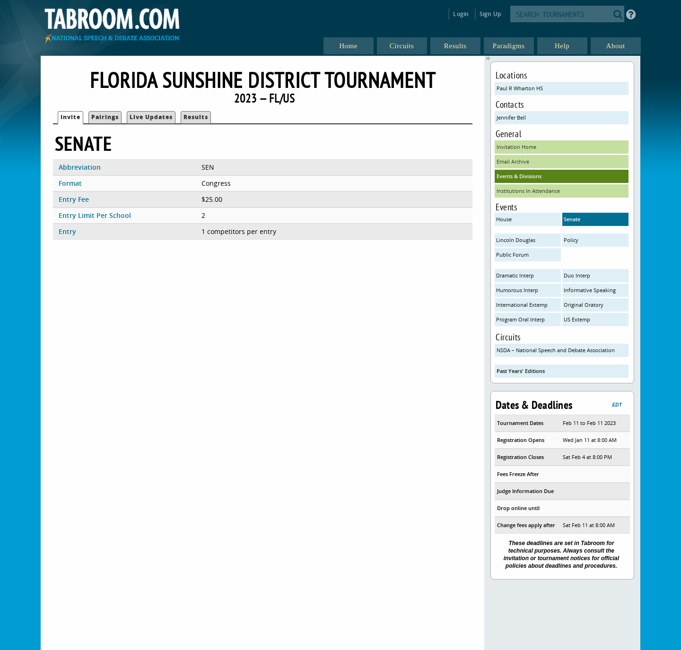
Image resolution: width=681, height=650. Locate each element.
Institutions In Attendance (528, 190)
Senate (572, 219)
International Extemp (522, 304)
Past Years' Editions (521, 370)
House (504, 219)
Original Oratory (583, 304)
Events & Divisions (519, 176)
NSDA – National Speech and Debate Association (556, 350)
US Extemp (577, 319)
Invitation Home (516, 146)
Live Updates (151, 117)
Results (195, 117)
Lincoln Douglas (515, 239)
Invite (70, 117)
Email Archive (513, 161)
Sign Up (490, 14)
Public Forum (512, 254)
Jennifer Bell (511, 117)
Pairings (105, 117)
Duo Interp (577, 275)
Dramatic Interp (515, 275)
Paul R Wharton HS (520, 88)
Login (461, 14)
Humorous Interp (517, 290)
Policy (571, 239)
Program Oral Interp (520, 319)
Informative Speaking (590, 290)
